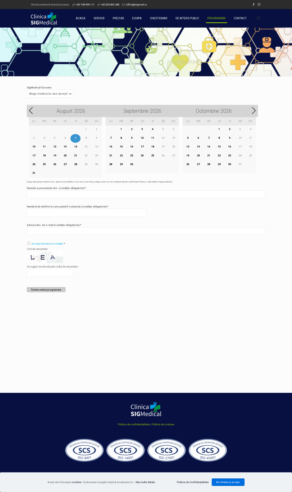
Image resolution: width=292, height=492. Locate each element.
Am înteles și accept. (228, 482)
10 (33, 146)
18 (44, 155)
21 (75, 155)
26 (54, 164)
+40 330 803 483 (110, 4)
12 (54, 146)
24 (33, 164)
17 (33, 155)
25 (44, 164)
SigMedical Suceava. (39, 87)
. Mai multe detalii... (145, 482)
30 (131, 164)
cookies (76, 482)
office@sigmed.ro (136, 4)
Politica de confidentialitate (134, 424)
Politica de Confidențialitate (193, 482)
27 (65, 164)
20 (65, 155)
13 (65, 146)
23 (131, 155)
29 (121, 164)
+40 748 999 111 (85, 4)
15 (121, 146)
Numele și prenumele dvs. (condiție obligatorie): (56, 188)
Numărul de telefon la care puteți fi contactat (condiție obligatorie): (67, 206)
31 (33, 172)
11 (44, 146)
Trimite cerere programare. (46, 289)
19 (54, 155)
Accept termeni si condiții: (47, 243)
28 (75, 164)
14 (75, 146)
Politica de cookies (163, 424)
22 (121, 155)
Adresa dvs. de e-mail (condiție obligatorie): (54, 225)
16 (131, 146)
